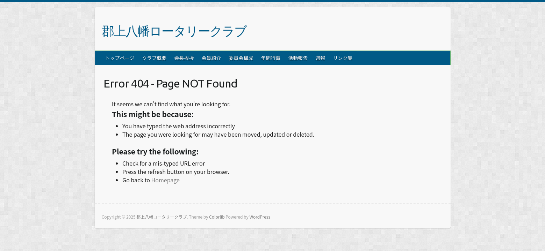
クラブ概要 (154, 57)
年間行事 (270, 57)
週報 (320, 57)
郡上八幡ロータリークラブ (174, 31)
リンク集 (342, 57)
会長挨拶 (184, 57)
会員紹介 (211, 57)
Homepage (165, 180)
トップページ (120, 57)
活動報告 (298, 57)
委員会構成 (241, 57)
